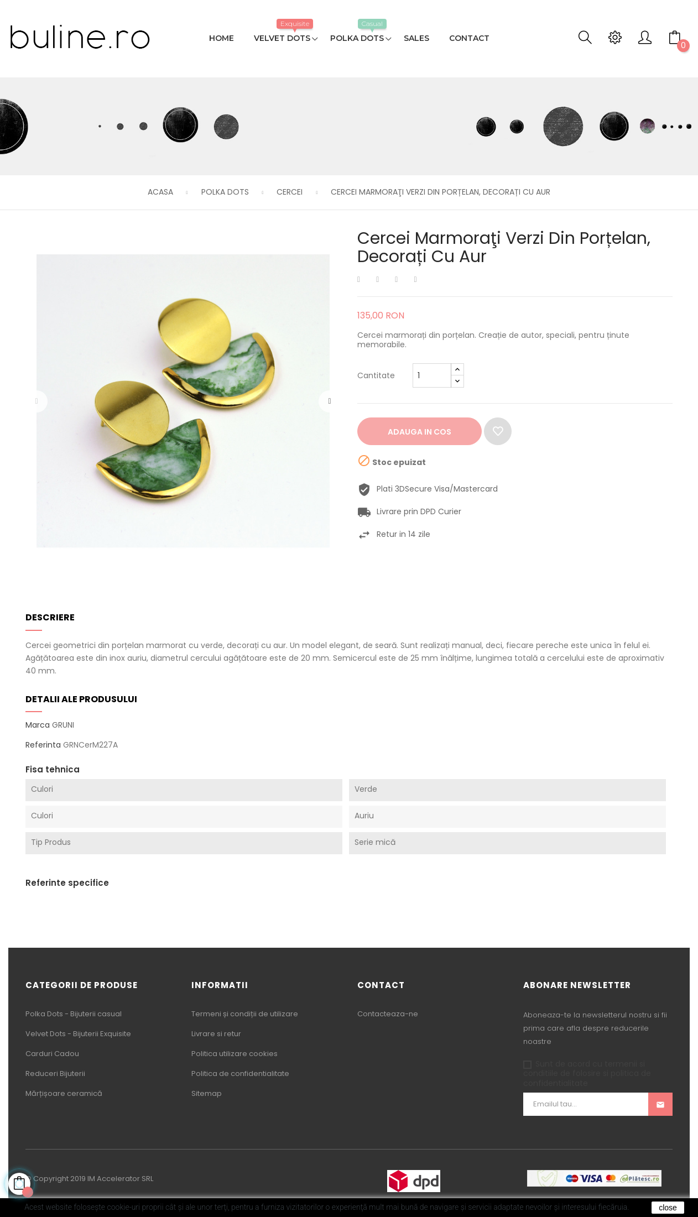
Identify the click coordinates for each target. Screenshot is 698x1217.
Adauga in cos (419, 431)
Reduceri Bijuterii (55, 1073)
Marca (37, 725)
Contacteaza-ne (387, 1014)
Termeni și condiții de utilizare (244, 1014)
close (668, 1207)
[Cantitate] (432, 375)
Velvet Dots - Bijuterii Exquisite (78, 1033)
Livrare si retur (216, 1033)
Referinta (43, 745)
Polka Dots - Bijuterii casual (73, 1014)
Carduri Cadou (52, 1053)
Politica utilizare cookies (234, 1053)
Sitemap (206, 1093)
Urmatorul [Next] (330, 401)
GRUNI (63, 724)
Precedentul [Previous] (36, 401)
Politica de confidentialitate (240, 1073)
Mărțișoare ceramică (63, 1093)
